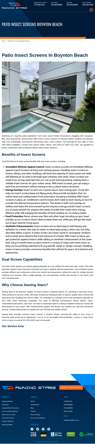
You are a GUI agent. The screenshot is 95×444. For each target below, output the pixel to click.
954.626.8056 (72, 5)
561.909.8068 (56, 5)
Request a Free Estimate (71, 387)
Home (3, 41)
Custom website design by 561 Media (47, 442)
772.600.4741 (39, 5)
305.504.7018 (87, 5)
